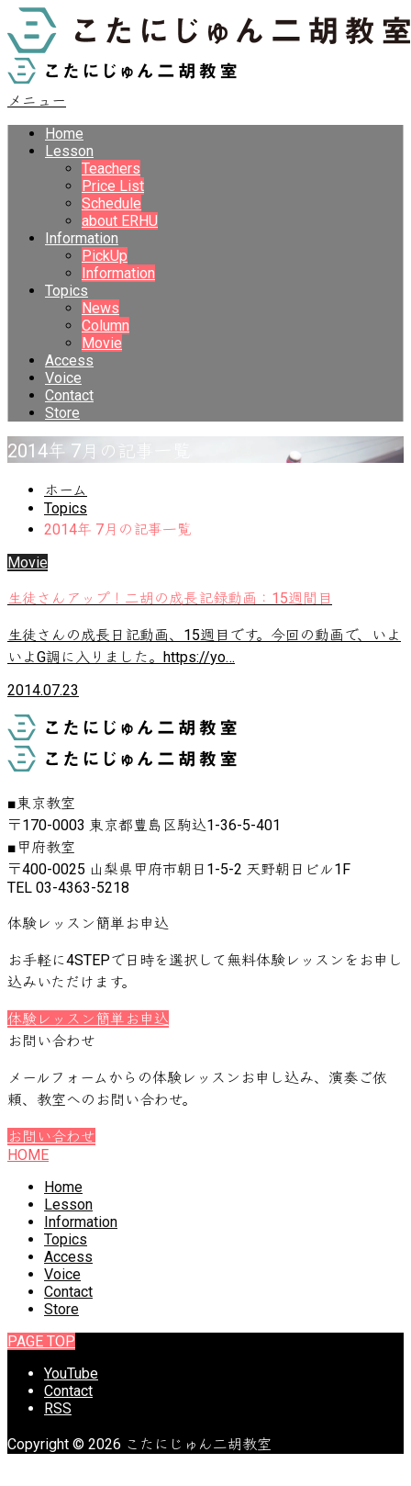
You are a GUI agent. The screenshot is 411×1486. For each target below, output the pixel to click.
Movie (102, 343)
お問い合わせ (51, 1136)
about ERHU (120, 221)
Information (81, 238)
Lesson (69, 151)
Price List (113, 186)
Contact (69, 395)
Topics (66, 290)
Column (105, 325)
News (100, 308)
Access (69, 360)
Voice (63, 378)
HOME (28, 1155)
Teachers (111, 168)
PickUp (105, 256)
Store (62, 413)
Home (64, 133)
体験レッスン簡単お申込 (88, 1019)
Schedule (111, 203)
